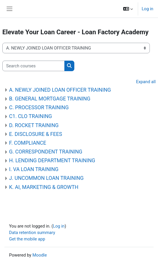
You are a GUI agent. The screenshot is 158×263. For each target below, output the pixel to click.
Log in (147, 8)
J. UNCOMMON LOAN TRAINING (46, 178)
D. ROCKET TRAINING (34, 125)
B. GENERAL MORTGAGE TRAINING (49, 99)
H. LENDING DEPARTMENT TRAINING (52, 160)
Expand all (146, 81)
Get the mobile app (27, 239)
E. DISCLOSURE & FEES (35, 134)
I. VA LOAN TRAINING (34, 169)
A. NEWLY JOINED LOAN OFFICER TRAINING (60, 90)
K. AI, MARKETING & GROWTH (43, 187)
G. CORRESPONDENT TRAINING (45, 152)
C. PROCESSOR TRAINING (39, 107)
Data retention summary (32, 232)
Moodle (39, 255)
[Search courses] (33, 66)
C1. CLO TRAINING (30, 116)
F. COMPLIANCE (27, 143)
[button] (128, 9)
